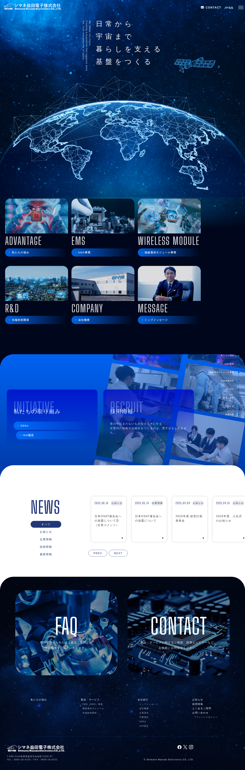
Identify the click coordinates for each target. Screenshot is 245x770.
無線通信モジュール (93, 708)
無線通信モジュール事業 (222, 372)
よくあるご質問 (226, 398)
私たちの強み (227, 355)
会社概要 (144, 708)
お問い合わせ (200, 712)
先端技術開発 (227, 381)
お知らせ (229, 406)
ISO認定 (28, 442)
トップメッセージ (148, 704)
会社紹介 (229, 389)
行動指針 (144, 717)
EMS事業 (229, 364)
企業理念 (144, 713)
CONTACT (211, 7)
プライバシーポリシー (206, 717)
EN (231, 7)
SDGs (24, 432)
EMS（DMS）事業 (93, 704)
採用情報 (229, 414)
